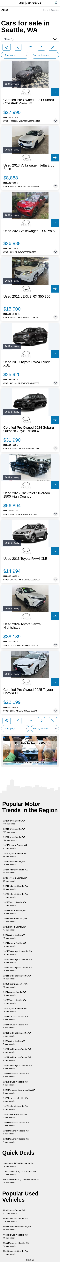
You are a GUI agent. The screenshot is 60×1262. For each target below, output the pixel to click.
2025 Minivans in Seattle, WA (16, 1075)
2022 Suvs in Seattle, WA (14, 863)
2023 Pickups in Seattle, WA (15, 1026)
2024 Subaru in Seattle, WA (15, 920)
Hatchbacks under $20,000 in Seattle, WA (21, 1181)
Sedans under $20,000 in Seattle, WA (19, 1173)
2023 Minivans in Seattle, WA (16, 1132)
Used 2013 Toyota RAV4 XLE (25, 558)
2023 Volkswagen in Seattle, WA (17, 969)
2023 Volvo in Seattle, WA (14, 903)
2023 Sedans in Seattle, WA (15, 871)
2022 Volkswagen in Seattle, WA (17, 1067)
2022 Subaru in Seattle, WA (15, 1116)
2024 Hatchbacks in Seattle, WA (17, 977)
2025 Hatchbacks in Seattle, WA (17, 1050)
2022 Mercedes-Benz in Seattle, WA (19, 1091)
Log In (45, 10)
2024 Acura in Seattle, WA (14, 993)
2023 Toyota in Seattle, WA (15, 879)
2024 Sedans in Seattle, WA (15, 887)
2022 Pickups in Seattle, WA (15, 1099)
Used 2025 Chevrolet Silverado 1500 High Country (26, 494)
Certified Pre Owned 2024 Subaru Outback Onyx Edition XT (28, 429)
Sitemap (30, 1260)
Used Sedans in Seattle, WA (15, 1220)
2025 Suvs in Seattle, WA (14, 822)
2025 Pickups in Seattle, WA (15, 1083)
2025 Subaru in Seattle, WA (15, 985)
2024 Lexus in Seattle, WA (14, 944)
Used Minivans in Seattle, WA (16, 1244)
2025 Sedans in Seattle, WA (15, 895)
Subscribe (54, 10)
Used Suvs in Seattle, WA (14, 1211)
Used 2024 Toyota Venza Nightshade (22, 625)
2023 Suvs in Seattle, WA (14, 838)
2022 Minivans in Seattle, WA (16, 1140)
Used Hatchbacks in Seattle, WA (17, 1228)
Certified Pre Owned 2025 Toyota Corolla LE (28, 691)
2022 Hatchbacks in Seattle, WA (17, 1034)
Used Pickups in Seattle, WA (15, 1236)
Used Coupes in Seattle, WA (15, 1252)
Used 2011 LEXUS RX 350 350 (26, 296)
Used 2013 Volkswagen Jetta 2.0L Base (28, 167)
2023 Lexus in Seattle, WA (14, 912)
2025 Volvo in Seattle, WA (14, 1001)
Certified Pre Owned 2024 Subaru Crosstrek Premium (28, 101)
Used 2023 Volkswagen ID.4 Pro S (29, 231)
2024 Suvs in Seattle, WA (14, 830)
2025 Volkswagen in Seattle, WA (17, 961)
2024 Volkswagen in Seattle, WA (17, 952)
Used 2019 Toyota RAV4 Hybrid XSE (27, 363)
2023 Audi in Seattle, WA (14, 936)
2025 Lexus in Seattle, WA (14, 928)
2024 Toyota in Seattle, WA (15, 846)
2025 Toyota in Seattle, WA (15, 855)
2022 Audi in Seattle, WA (14, 1042)
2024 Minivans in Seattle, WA (16, 1124)
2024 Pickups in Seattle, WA (15, 1018)
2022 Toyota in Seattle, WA (15, 1009)
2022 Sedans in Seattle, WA (15, 1107)
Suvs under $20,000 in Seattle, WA (18, 1164)
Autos (4, 10)
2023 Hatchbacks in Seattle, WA (17, 1058)
